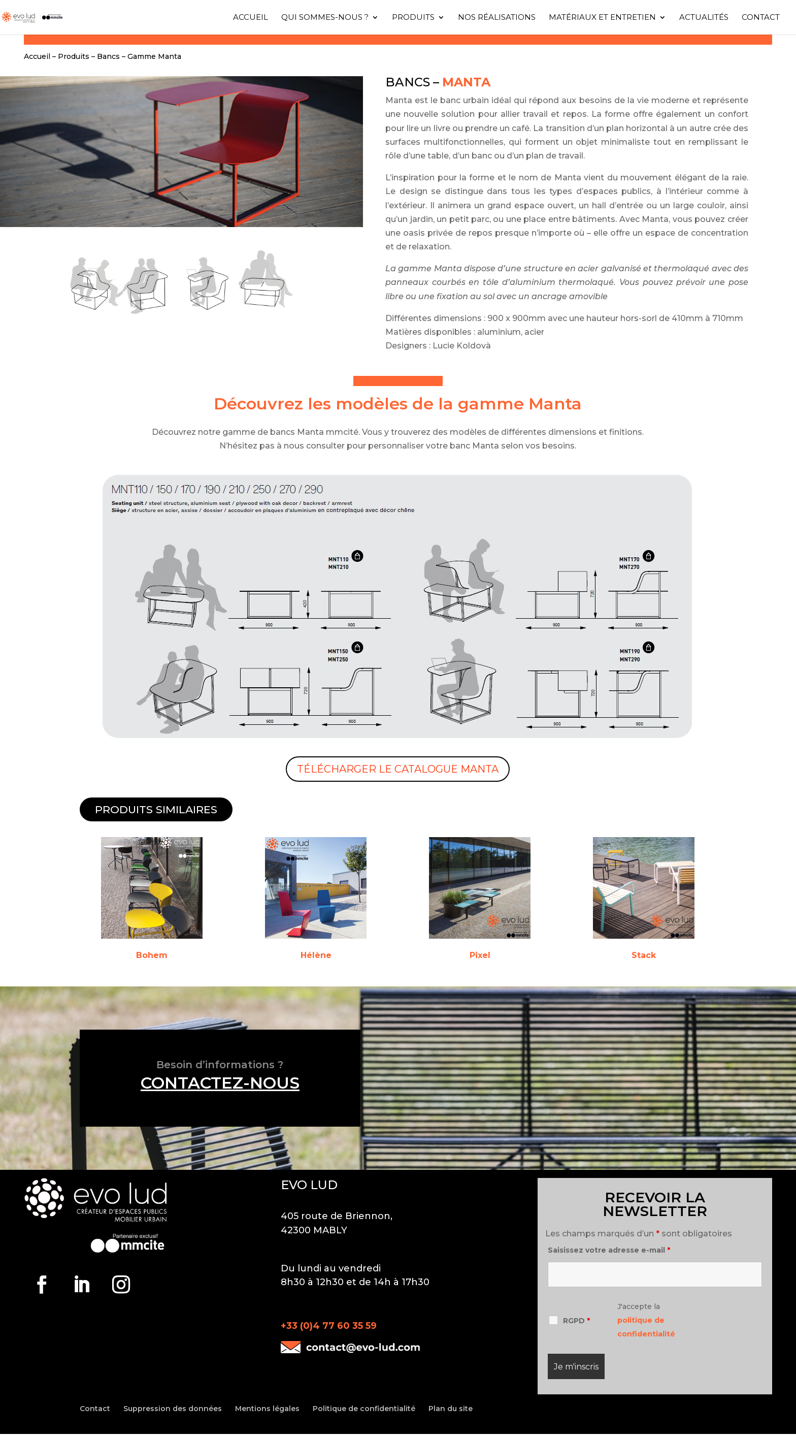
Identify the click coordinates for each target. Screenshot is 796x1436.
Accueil (250, 18)
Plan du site (450, 1408)
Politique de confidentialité (364, 1408)
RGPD (576, 1320)
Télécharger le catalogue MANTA (398, 769)
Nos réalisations (497, 18)
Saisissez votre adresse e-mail (609, 1250)
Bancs (108, 56)
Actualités (703, 18)
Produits (413, 18)
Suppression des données (172, 1408)
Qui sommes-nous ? (325, 18)
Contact (761, 18)
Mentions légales (267, 1408)
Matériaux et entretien (602, 18)
